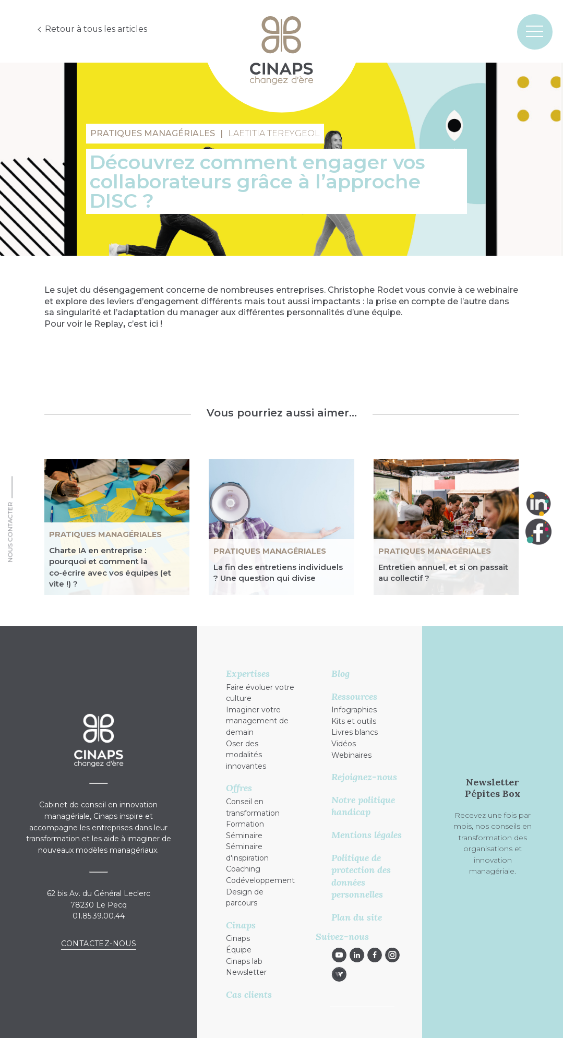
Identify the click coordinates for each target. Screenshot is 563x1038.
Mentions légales (366, 835)
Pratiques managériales (105, 534)
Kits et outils (353, 721)
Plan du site (356, 917)
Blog (340, 673)
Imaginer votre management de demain (257, 721)
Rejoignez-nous (364, 777)
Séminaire (244, 835)
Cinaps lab (244, 961)
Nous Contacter (10, 532)
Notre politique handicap (363, 806)
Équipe (238, 950)
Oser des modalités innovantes (246, 755)
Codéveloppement (260, 880)
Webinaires (351, 755)
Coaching (243, 869)
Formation (245, 824)
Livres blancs (354, 732)
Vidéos (343, 743)
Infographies (354, 709)
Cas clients (249, 994)
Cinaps (238, 938)
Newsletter (246, 972)
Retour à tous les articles (96, 29)
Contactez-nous (99, 943)
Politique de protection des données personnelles (361, 876)
